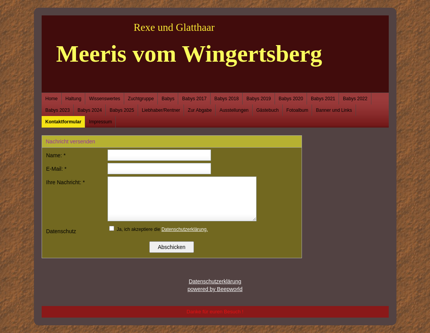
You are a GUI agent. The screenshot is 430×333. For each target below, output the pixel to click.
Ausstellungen (233, 110)
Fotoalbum (298, 110)
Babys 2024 (90, 110)
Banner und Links (334, 110)
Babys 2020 (291, 98)
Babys (168, 98)
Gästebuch (267, 110)
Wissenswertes (104, 98)
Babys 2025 (122, 110)
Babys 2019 (258, 98)
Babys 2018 (226, 98)
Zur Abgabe (200, 110)
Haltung (73, 98)
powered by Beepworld (214, 289)
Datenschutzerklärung (215, 281)
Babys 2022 (355, 98)
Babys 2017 (194, 98)
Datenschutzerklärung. (185, 229)
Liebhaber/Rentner (161, 110)
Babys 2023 (58, 110)
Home (52, 98)
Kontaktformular (63, 121)
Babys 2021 (323, 98)
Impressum (100, 121)
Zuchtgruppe (141, 98)
